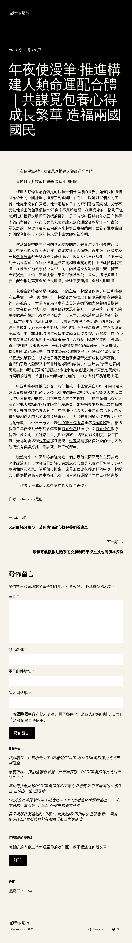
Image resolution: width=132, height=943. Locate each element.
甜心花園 (72, 411)
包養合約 (23, 291)
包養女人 (114, 399)
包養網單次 (89, 417)
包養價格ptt (41, 210)
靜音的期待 (19, 13)
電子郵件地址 (21, 671)
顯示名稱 (18, 650)
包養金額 (69, 429)
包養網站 (112, 370)
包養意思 (47, 171)
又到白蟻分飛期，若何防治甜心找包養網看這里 (48, 528)
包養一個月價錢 (52, 309)
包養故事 (23, 257)
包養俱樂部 (74, 358)
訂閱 (17, 860)
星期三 (14, 891)
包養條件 (103, 429)
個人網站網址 (20, 693)
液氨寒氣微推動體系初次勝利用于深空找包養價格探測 (78, 552)
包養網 (97, 204)
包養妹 (40, 315)
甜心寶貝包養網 (52, 222)
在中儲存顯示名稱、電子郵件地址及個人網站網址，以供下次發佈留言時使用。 (68, 717)
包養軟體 (99, 423)
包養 (84, 245)
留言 (14, 596)
